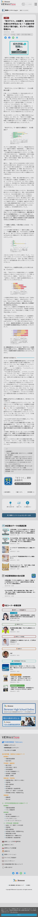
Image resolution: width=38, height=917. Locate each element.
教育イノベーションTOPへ (25, 10)
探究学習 (8, 800)
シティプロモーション (12, 832)
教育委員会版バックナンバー (12, 761)
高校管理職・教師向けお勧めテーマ (14, 768)
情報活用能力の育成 (11, 847)
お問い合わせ (9, 881)
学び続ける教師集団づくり (13, 785)
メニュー (35, 4)
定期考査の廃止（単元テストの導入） (16, 794)
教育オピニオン (9, 858)
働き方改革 (9, 779)
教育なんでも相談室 (11, 862)
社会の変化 (9, 774)
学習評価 (8, 796)
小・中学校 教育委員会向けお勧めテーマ (15, 817)
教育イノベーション (11, 868)
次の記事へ (30, 492)
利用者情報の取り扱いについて (14, 878)
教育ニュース (11, 855)
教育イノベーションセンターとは (20, 516)
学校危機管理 (9, 783)
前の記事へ (8, 492)
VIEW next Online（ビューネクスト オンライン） (11, 750)
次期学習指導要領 (10, 772)
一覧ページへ (19, 492)
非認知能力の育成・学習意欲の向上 (15, 845)
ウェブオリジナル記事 (10, 764)
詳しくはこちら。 (15, 911)
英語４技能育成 (10, 798)
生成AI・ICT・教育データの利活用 (15, 804)
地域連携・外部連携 (11, 787)
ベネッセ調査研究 (10, 823)
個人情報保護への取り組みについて (16, 899)
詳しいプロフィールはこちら (22, 484)
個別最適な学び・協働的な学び (14, 849)
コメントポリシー (10, 875)
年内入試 (8, 813)
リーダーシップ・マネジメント (14, 834)
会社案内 (29, 899)
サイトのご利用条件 (11, 871)
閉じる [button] (19, 914)
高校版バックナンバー (10, 759)
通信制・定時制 (10, 789)
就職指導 (8, 811)
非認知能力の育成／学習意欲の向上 (15, 806)
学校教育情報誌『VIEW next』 (14, 756)
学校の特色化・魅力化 (12, 781)
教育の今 (7, 865)
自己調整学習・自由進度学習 (14, 802)
